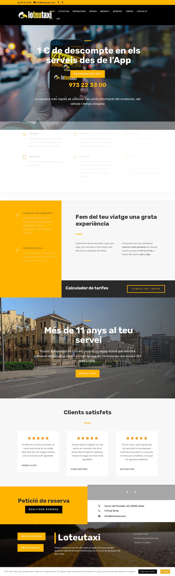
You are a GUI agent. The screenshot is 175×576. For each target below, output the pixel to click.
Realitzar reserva (44, 509)
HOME (52, 11)
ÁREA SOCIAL (30, 548)
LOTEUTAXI (64, 11)
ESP (58, 19)
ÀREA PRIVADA (31, 536)
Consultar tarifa (146, 289)
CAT (51, 19)
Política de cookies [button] (147, 571)
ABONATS (104, 11)
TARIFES (129, 11)
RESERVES (117, 11)
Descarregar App (87, 74)
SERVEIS (93, 11)
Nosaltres (87, 373)
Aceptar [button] (165, 571)
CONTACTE (142, 11)
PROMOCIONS (79, 11)
